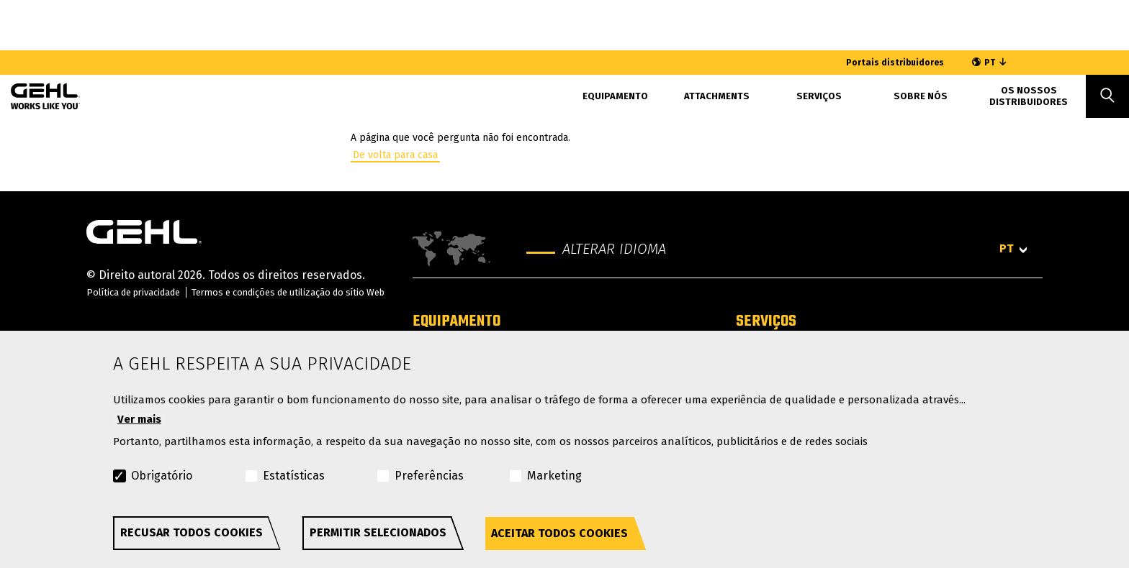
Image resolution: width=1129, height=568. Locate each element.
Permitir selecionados (378, 532)
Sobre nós (921, 96)
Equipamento (615, 96)
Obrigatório (161, 475)
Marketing (554, 475)
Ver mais (139, 419)
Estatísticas (294, 475)
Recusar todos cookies (191, 532)
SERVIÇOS (819, 96)
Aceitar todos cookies (559, 533)
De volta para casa (395, 155)
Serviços (766, 321)
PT (989, 63)
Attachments (717, 96)
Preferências (429, 475)
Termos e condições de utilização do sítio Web (288, 292)
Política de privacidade (133, 292)
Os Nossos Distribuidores (1028, 96)
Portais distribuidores (895, 63)
